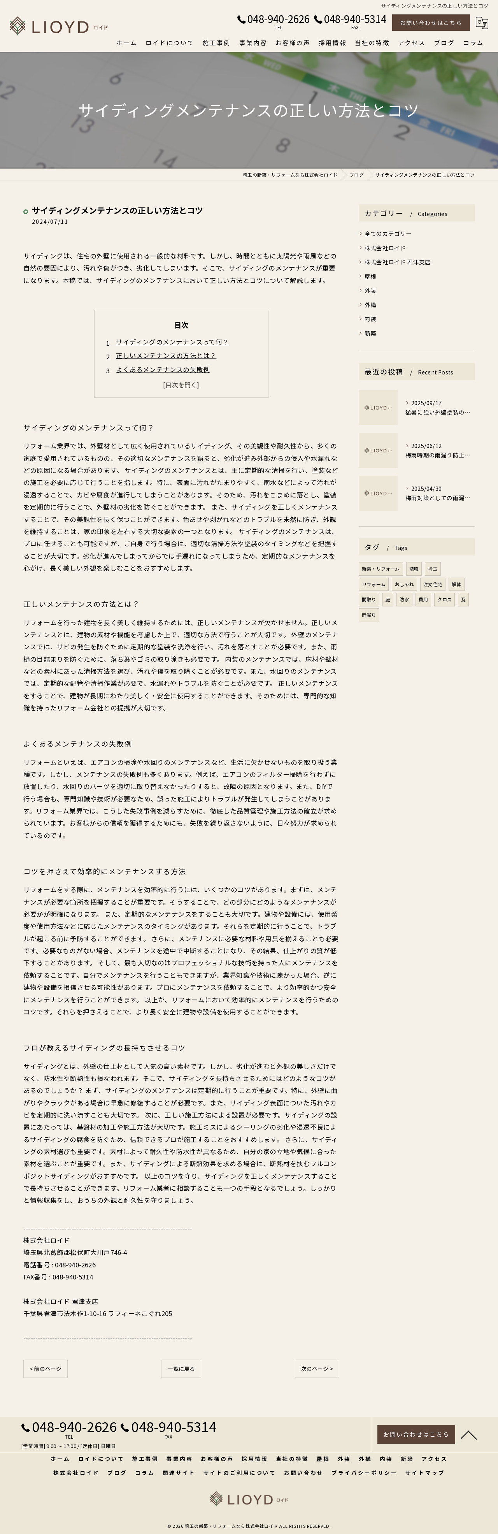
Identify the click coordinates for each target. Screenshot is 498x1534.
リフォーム (374, 584)
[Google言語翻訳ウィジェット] (482, 23)
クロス (444, 599)
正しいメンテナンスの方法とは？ (166, 355)
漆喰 (414, 568)
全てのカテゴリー (388, 233)
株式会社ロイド (385, 248)
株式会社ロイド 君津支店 (398, 262)
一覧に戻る (181, 1368)
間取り (369, 599)
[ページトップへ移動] (469, 1435)
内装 (370, 319)
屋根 (370, 276)
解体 (456, 584)
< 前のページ (45, 1368)
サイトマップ (425, 1472)
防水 (404, 599)
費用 (423, 599)
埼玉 (432, 568)
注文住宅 (432, 584)
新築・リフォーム (381, 568)
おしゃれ (404, 584)
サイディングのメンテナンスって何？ (172, 341)
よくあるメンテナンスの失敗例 (163, 369)
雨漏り (369, 614)
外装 (370, 290)
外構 (370, 304)
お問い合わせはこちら (431, 22)
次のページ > (317, 1368)
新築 (370, 333)
